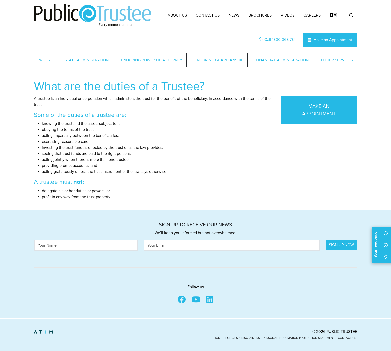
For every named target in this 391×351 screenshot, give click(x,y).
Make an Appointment (330, 39)
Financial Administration (282, 60)
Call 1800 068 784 (277, 39)
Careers (312, 15)
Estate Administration (85, 60)
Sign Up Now (341, 244)
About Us (177, 15)
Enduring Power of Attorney (151, 60)
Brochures (260, 15)
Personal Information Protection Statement (299, 338)
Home (218, 338)
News (234, 15)
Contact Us (208, 15)
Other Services (337, 60)
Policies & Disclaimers (242, 338)
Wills (44, 60)
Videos (287, 15)
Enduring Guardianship (219, 60)
